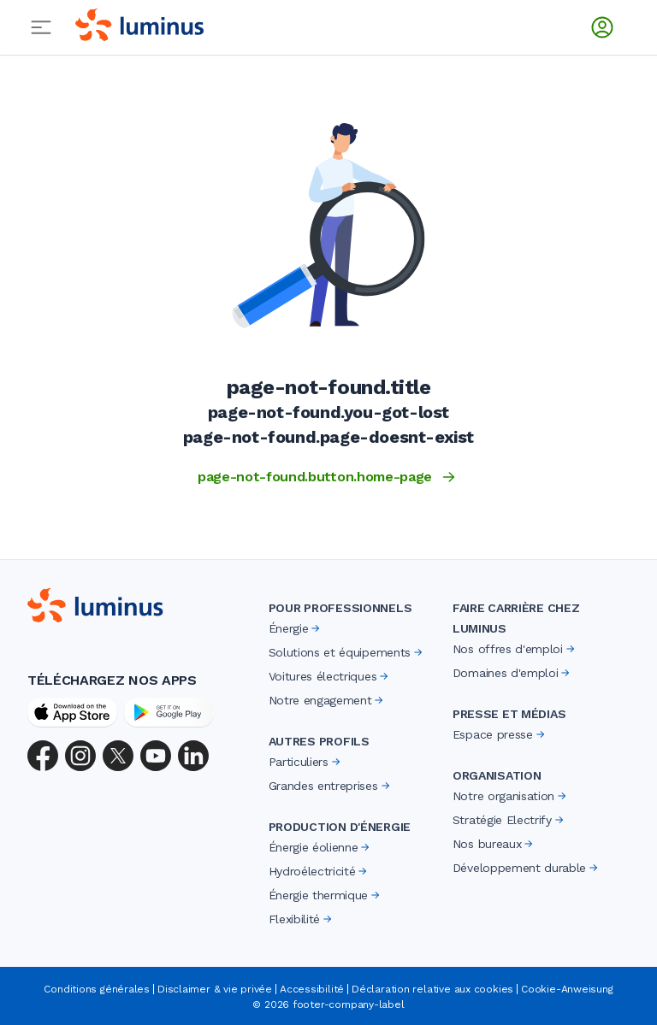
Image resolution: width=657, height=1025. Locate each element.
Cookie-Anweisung (567, 989)
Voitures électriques (330, 676)
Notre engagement (328, 700)
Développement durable (527, 868)
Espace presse (500, 734)
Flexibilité (301, 919)
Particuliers (306, 762)
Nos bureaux (494, 844)
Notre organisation (511, 796)
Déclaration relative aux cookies (432, 989)
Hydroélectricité (319, 871)
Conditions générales (97, 989)
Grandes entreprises (331, 785)
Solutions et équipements (347, 652)
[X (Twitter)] (118, 755)
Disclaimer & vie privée (214, 989)
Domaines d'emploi (513, 673)
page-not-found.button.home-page (328, 477)
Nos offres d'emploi (515, 649)
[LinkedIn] (193, 755)
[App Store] (72, 712)
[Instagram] (80, 755)
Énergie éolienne (321, 847)
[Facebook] (42, 755)
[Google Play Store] (169, 712)
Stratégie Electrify (509, 820)
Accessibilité (312, 989)
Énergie (296, 628)
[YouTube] (155, 755)
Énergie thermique (326, 895)
